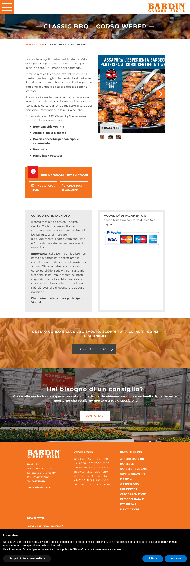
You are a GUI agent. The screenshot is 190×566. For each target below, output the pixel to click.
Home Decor (128, 489)
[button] (160, 94)
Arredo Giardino (132, 458)
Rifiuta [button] (153, 558)
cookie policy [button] (54, 545)
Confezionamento (133, 474)
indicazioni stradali (39, 487)
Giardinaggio (129, 484)
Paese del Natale (132, 499)
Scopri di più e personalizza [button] (27, 558)
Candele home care (133, 468)
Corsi (40, 44)
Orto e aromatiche (133, 494)
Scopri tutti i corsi (93, 349)
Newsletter (35, 518)
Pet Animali (128, 504)
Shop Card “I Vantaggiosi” (45, 526)
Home (29, 44)
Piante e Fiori (129, 509)
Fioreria (126, 479)
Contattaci (95, 415)
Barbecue (127, 463)
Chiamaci (72, 188)
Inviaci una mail (43, 188)
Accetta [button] (176, 558)
